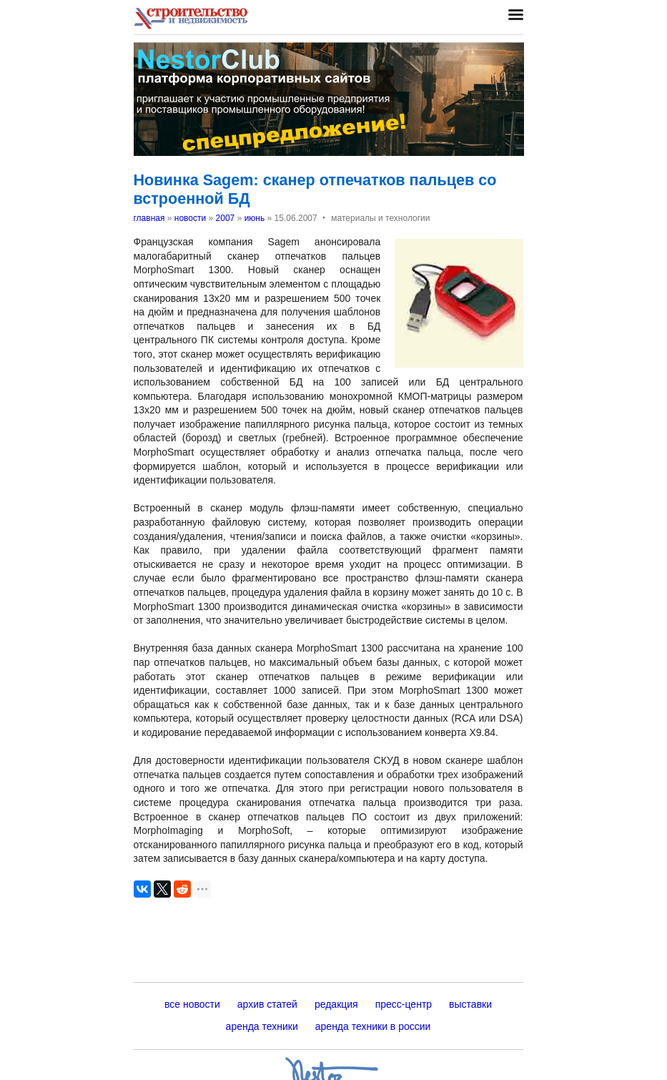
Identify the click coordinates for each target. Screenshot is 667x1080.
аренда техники (262, 1026)
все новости (192, 1004)
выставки (470, 1004)
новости (190, 218)
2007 (225, 218)
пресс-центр (403, 1004)
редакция (336, 1004)
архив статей (267, 1004)
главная (149, 218)
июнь (254, 218)
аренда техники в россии (373, 1026)
